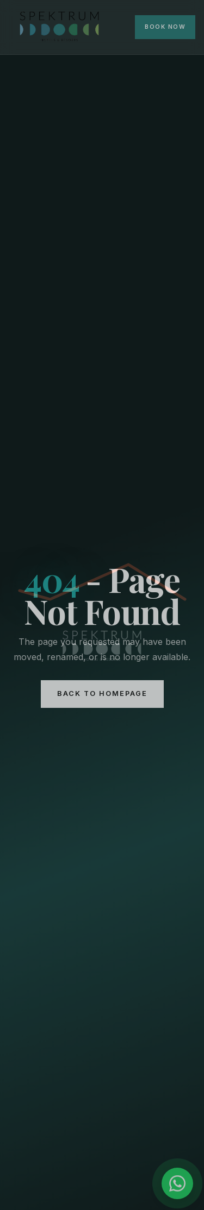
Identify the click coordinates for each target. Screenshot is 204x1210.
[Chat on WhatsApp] (177, 1183)
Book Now (165, 26)
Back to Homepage (102, 693)
